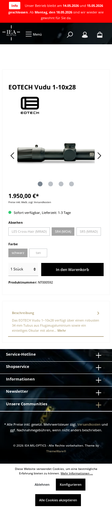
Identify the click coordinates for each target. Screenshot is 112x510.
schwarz (18, 252)
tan (38, 252)
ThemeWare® (56, 451)
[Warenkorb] (100, 35)
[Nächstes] (99, 155)
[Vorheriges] (12, 155)
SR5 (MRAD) (89, 231)
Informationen (20, 379)
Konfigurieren (71, 484)
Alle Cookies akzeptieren (58, 500)
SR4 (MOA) (63, 231)
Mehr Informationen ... (77, 473)
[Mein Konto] (85, 35)
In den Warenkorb (72, 269)
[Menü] (33, 34)
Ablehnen (42, 484)
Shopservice (17, 366)
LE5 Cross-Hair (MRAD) (29, 231)
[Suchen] (70, 35)
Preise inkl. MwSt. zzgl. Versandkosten (29, 202)
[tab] (56, 322)
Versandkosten (89, 424)
